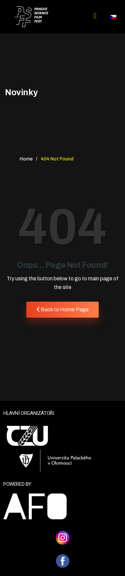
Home (26, 158)
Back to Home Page (62, 309)
